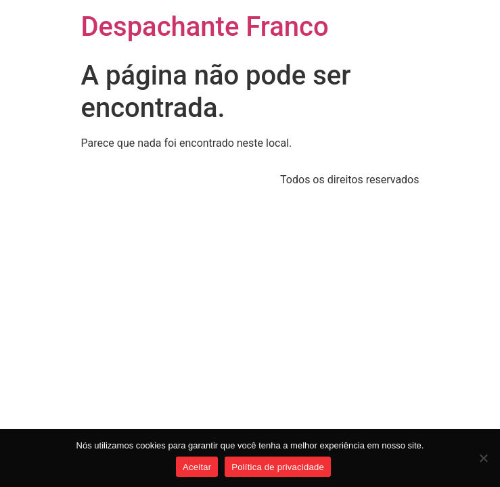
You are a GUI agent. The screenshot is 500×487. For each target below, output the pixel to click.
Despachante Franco (205, 27)
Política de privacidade (277, 467)
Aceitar (197, 467)
